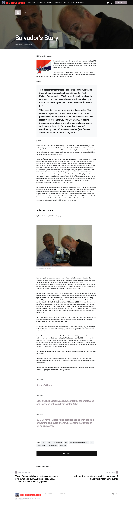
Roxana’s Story (44, 385)
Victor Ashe (63, 445)
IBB (66, 442)
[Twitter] (111, 3)
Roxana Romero (41, 445)
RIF (91, 442)
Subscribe (121, 2)
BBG (43, 442)
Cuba (49, 442)
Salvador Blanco (53, 445)
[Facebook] (108, 3)
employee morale (58, 442)
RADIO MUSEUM (49, 494)
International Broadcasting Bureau (78, 442)
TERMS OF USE (63, 494)
